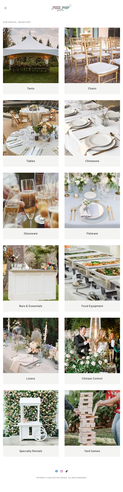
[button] (12, 7)
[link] (62, 8)
